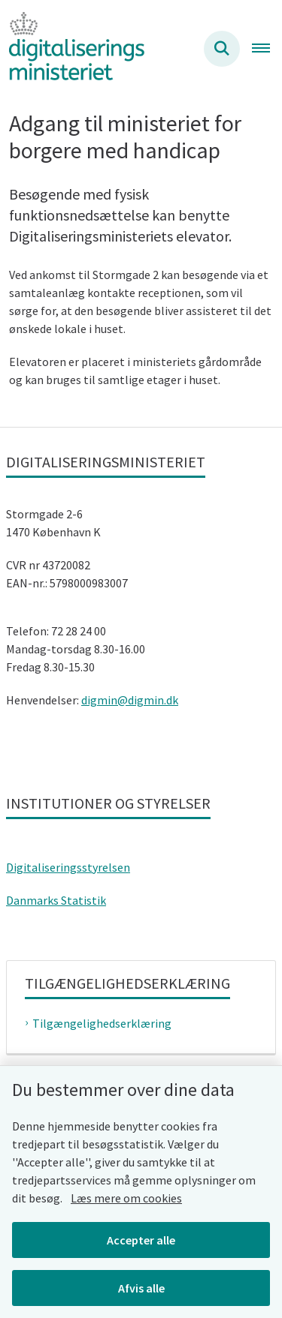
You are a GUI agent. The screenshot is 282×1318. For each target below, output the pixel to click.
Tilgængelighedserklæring (101, 1023)
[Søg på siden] (222, 49)
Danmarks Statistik (56, 900)
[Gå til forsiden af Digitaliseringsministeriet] (72, 48)
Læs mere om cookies (126, 1197)
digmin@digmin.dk (129, 699)
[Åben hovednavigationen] (267, 49)
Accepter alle (141, 1239)
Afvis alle (141, 1287)
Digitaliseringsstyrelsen (68, 867)
